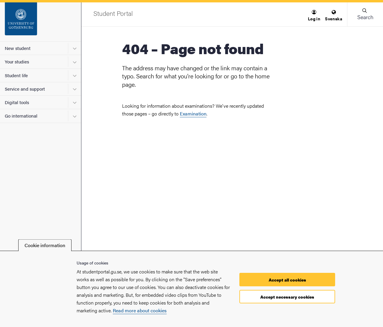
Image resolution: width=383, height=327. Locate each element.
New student (18, 48)
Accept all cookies (287, 280)
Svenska (333, 16)
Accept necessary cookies (287, 297)
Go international (21, 115)
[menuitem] (314, 15)
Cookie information (45, 245)
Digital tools (17, 102)
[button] (314, 15)
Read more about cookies (140, 310)
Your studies (17, 61)
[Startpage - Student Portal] (40, 21)
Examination (193, 113)
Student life (16, 75)
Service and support (25, 89)
